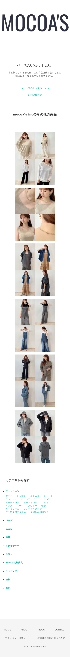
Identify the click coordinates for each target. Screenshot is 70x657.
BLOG (41, 630)
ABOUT (25, 630)
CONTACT (60, 630)
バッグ (9, 520)
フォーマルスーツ (33, 509)
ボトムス (34, 496)
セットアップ (28, 499)
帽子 (43, 505)
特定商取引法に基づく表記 (51, 638)
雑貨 (8, 537)
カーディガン (12, 502)
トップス (21, 496)
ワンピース (11, 499)
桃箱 (8, 579)
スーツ (20, 505)
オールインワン (32, 502)
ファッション (12, 491)
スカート (48, 496)
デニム (9, 496)
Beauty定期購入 (14, 562)
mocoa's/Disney (39, 512)
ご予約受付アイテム (16, 512)
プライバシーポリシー (16, 638)
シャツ (47, 502)
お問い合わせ (35, 95)
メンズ (9, 505)
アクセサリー (12, 546)
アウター (32, 505)
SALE (9, 529)
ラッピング (11, 571)
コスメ (9, 554)
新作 (8, 588)
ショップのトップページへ (35, 88)
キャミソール (12, 509)
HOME (7, 630)
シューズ (44, 499)
